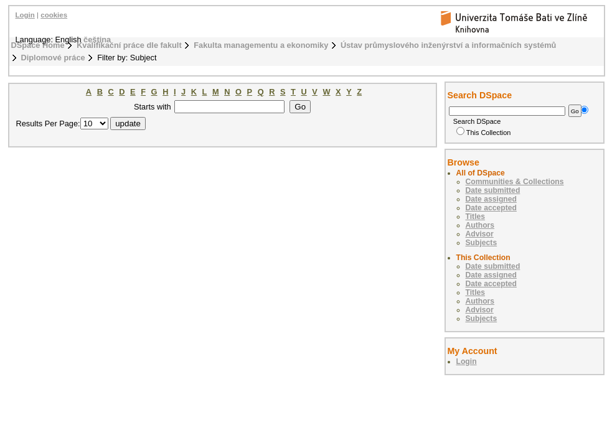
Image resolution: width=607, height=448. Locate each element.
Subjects (481, 242)
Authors (480, 225)
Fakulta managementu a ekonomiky (261, 45)
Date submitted (493, 190)
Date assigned (491, 199)
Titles (476, 216)
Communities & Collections (515, 181)
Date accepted (491, 207)
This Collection (483, 132)
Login (25, 15)
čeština (97, 39)
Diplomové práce (53, 57)
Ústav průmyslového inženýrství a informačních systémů (448, 45)
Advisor (480, 234)
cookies (53, 15)
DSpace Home (38, 45)
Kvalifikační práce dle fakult (129, 45)
